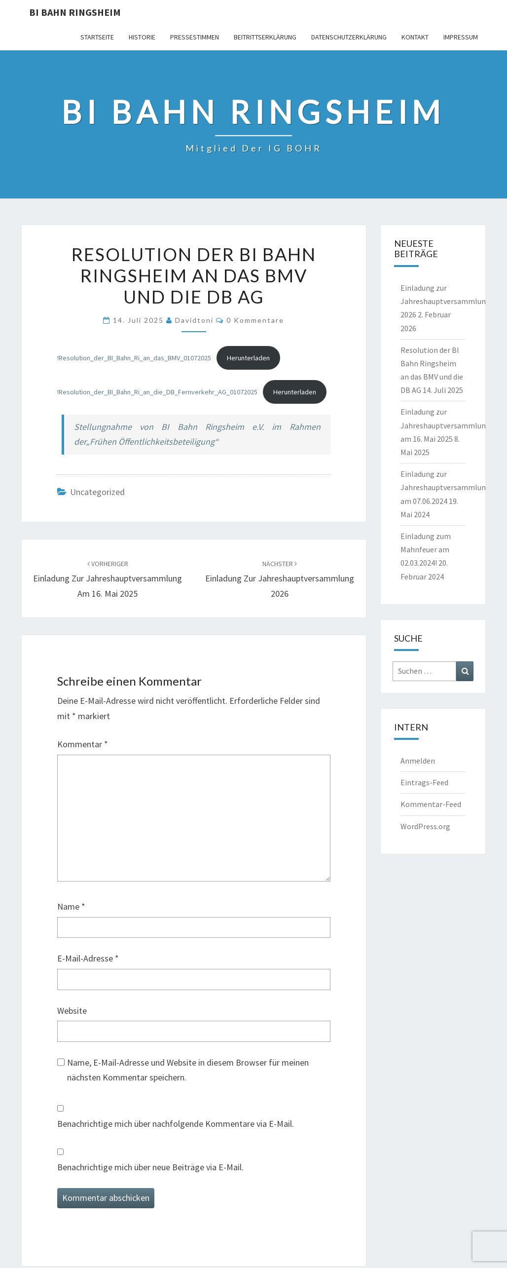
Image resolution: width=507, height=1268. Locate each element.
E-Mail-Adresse (88, 958)
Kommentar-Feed (430, 804)
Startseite (97, 37)
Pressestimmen (194, 37)
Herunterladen (248, 357)
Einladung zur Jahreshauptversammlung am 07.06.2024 (445, 487)
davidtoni (194, 320)
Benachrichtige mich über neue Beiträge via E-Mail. (150, 1167)
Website (72, 1010)
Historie (142, 37)
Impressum (460, 37)
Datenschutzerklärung (349, 37)
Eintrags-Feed (424, 782)
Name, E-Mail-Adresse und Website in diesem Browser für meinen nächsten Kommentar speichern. (188, 1070)
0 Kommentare (255, 320)
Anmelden (417, 761)
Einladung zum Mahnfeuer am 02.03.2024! (425, 549)
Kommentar (82, 744)
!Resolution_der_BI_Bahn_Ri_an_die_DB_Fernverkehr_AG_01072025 (157, 391)
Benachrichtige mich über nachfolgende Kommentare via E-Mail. (175, 1123)
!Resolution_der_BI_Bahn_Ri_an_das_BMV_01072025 (134, 357)
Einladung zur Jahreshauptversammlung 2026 (279, 579)
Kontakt (415, 37)
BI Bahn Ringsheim (75, 12)
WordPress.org (425, 826)
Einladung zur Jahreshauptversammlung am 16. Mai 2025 (107, 579)
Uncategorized (97, 492)
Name (71, 906)
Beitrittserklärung (265, 37)
